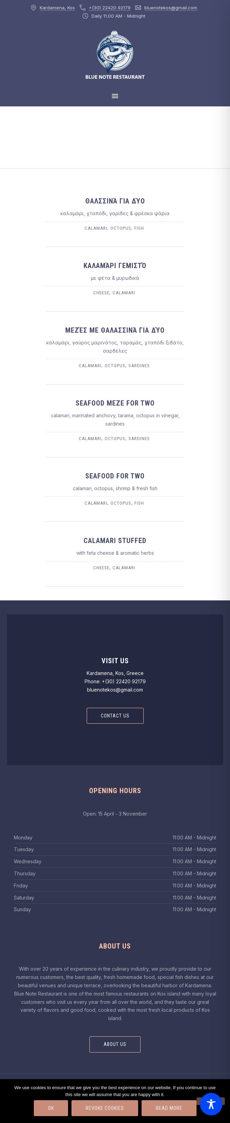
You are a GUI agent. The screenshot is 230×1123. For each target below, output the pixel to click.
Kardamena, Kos (57, 7)
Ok (51, 1108)
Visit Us (115, 661)
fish (139, 228)
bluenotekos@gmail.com (170, 7)
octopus (121, 228)
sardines (139, 365)
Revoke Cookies (105, 1108)
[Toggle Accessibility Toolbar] (211, 1104)
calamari (96, 228)
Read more (169, 1108)
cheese (101, 292)
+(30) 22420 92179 (110, 7)
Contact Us (115, 715)
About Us (115, 1044)
